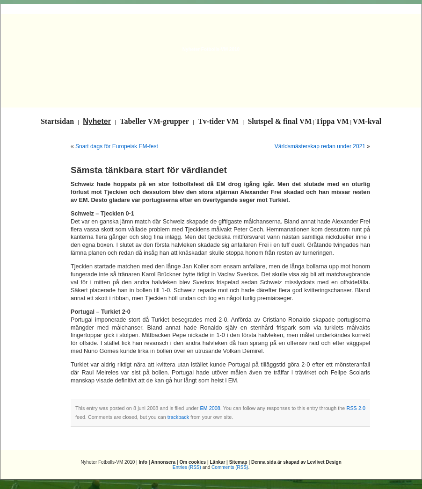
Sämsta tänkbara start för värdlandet (149, 170)
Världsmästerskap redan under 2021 (320, 146)
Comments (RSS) (229, 467)
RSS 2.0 (356, 408)
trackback (178, 417)
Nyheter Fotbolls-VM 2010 (211, 49)
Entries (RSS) (187, 467)
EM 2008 (210, 408)
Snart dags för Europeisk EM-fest (116, 146)
